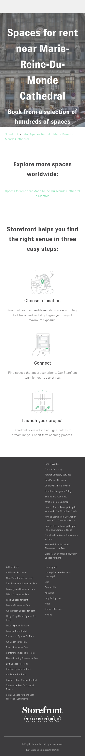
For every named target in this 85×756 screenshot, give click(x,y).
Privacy (48, 614)
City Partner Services (55, 480)
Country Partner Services (57, 485)
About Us (49, 592)
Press (47, 603)
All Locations (12, 567)
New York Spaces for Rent (19, 578)
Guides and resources (56, 496)
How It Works (52, 463)
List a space (51, 567)
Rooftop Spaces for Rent (18, 669)
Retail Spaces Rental (36, 134)
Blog (47, 582)
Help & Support (53, 598)
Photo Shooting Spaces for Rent (22, 658)
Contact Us (50, 587)
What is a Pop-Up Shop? (57, 501)
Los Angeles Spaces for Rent (21, 589)
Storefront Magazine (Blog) (58, 491)
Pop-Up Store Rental (16, 631)
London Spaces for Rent (18, 605)
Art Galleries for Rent (16, 641)
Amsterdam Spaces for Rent (20, 610)
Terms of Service (53, 609)
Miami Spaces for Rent (17, 594)
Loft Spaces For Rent (17, 663)
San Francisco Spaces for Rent (22, 583)
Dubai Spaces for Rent (17, 625)
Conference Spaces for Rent (20, 652)
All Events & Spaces (16, 572)
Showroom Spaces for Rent (20, 636)
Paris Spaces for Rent (17, 599)
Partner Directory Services (58, 474)
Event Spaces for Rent (17, 647)
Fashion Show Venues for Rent (21, 680)
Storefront (11, 134)
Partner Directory (53, 469)
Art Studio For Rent (16, 674)
